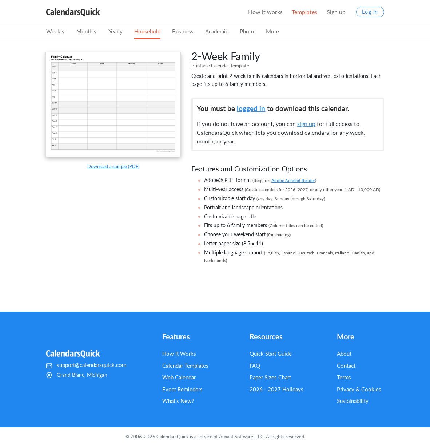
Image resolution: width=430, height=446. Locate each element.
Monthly (86, 31)
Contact (346, 365)
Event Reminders (182, 389)
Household (147, 31)
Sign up (336, 11)
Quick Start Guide (271, 353)
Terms (344, 377)
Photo (247, 31)
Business (183, 31)
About (344, 353)
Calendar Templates (185, 365)
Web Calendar (179, 377)
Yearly (115, 31)
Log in (370, 12)
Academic (216, 31)
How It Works (179, 353)
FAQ (255, 365)
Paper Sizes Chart (270, 377)
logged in (251, 108)
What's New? (178, 401)
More (272, 31)
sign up (306, 123)
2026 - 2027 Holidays (276, 389)
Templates (304, 11)
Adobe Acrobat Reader (293, 180)
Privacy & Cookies (359, 389)
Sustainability (353, 401)
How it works (265, 11)
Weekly (55, 31)
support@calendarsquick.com (91, 365)
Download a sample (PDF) (113, 166)
